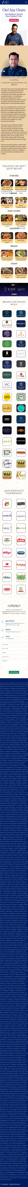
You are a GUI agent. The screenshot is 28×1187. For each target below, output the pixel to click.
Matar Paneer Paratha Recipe (10, 839)
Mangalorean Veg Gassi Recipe (4, 765)
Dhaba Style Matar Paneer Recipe (7, 715)
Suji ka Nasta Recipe (6, 873)
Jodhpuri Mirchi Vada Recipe (20, 931)
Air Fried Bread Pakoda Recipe (12, 850)
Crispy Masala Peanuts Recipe (4, 744)
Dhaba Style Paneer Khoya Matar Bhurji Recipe (9, 951)
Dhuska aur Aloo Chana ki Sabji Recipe (17, 769)
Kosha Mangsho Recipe (8, 927)
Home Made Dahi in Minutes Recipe (4, 758)
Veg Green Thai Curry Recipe (15, 861)
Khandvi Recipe (7, 929)
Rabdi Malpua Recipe (11, 848)
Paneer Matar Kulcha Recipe (15, 717)
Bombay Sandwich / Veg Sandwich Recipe (21, 965)
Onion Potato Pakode (21, 794)
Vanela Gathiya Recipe (8, 751)
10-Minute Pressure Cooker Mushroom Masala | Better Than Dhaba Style (15, 686)
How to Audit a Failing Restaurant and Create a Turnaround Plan (8, 1037)
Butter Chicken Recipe (21, 992)
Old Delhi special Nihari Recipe (9, 911)
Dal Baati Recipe (6, 1012)
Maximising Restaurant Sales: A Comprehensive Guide (16, 1161)
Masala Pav (24, 792)
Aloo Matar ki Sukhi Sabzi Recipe (14, 726)
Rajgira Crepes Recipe (9, 904)
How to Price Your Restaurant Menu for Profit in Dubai (16, 1053)
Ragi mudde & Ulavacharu (11, 787)
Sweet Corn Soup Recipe (13, 893)
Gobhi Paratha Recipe (17, 940)
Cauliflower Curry (6, 785)
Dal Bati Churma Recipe (3, 832)
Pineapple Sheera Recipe (12, 1021)
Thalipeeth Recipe (24, 859)
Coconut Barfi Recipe (8, 983)
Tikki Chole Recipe (15, 855)
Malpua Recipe (11, 924)
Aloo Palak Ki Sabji (20, 810)
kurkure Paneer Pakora (11, 796)
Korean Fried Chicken (25, 866)
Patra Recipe (20, 875)
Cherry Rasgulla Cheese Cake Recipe (20, 990)
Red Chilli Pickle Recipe (19, 888)
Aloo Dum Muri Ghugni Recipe (11, 704)
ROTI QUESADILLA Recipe (22, 972)
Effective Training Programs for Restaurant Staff (16, 1147)
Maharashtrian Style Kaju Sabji (19, 713)
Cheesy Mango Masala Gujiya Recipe (7, 963)
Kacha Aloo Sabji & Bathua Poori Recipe (18, 760)
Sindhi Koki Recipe (6, 897)
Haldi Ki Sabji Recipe (25, 830)
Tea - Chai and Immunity (21, 1174)
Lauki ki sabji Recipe (6, 807)
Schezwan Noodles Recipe (7, 900)
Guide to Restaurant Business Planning (11, 1111)
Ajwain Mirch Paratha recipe (24, 999)
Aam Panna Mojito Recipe (6, 1026)
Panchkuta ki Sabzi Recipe (13, 830)
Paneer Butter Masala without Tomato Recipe (5, 861)
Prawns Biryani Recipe (16, 749)
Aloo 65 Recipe (2, 812)
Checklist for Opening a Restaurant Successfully (14, 1102)
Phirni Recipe (25, 904)
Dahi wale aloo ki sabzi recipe (8, 879)
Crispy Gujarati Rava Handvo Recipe (15, 742)
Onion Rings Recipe (6, 1028)
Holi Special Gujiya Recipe (24, 819)
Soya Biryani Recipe (2, 888)
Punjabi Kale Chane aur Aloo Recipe (20, 771)
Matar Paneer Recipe (2, 920)
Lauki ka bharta (20, 792)
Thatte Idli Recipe (23, 884)
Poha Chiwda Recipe (10, 722)
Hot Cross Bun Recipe (19, 1017)
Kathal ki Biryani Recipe (20, 929)
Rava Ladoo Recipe (18, 868)
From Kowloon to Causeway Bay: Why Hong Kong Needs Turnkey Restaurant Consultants (11, 1084)
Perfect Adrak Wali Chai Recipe (20, 1021)
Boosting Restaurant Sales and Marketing (17, 1163)
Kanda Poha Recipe (13, 931)
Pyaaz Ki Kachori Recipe (20, 904)
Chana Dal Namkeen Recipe (3, 722)
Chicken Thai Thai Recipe (13, 1028)
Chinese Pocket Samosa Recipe (15, 735)
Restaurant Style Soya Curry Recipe (14, 801)
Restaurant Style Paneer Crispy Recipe (5, 742)
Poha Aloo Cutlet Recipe (3, 859)
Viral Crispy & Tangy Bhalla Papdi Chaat (16, 753)
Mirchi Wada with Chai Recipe (19, 1012)
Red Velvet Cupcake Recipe (4, 902)
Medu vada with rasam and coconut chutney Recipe (13, 918)
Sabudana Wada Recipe (25, 900)
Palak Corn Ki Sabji (21, 787)
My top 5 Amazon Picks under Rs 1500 (6, 1179)
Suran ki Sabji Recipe (17, 704)
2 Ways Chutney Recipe (6, 972)
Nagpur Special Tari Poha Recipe (22, 756)
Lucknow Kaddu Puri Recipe (12, 828)
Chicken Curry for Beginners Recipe (15, 960)
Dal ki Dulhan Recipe (24, 882)
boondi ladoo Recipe (13, 965)
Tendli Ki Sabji (23, 798)
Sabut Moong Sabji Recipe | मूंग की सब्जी (11, 805)
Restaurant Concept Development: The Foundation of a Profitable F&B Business (18, 1035)
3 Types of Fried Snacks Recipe (4, 848)
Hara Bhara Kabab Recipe (22, 936)
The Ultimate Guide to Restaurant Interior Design (21, 1107)
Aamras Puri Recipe (21, 749)
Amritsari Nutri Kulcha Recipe (16, 976)
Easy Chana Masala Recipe (20, 805)
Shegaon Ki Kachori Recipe (7, 814)
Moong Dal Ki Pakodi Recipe (6, 915)
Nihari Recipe (21, 911)
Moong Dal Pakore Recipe (4, 870)
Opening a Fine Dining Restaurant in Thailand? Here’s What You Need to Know (15, 1071)
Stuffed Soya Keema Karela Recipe (4, 895)
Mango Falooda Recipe (13, 1017)
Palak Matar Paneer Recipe (20, 837)
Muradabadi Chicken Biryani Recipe (23, 823)
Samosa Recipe (14, 900)
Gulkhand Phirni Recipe (7, 1017)
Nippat (26, 789)
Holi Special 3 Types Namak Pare (4, 821)
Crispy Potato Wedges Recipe (4, 954)
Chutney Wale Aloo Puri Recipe (20, 834)
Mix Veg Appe (7, 789)
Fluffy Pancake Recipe (20, 942)
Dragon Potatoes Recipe (24, 976)
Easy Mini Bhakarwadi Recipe (7, 756)
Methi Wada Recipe (5, 776)
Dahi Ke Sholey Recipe (2, 706)
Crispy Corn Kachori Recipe (14, 981)
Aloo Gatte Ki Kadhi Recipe (6, 780)
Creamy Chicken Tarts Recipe (23, 954)
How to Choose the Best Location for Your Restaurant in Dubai (11, 1048)
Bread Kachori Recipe (19, 891)
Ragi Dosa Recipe (7, 841)
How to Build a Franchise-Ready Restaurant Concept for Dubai (14, 1039)
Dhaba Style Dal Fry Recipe (19, 951)
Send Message (14, 672)
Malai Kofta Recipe (16, 924)
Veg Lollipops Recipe (19, 852)
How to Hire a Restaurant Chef (10, 1107)
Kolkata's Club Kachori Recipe (22, 751)
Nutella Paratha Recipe (16, 911)
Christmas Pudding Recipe (21, 983)
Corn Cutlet (16, 787)
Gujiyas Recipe (14, 938)
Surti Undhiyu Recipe (19, 830)
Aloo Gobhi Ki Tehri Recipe (10, 999)
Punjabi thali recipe (18, 882)
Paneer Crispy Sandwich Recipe (17, 722)
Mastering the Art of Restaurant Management (13, 1165)
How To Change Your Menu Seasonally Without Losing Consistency (18, 1134)
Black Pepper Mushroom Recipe (10, 994)
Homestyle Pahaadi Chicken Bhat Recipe (8, 976)
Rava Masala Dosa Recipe (23, 902)
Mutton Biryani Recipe (5, 913)
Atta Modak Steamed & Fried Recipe (21, 850)
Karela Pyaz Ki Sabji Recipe (6, 740)
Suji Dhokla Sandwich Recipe (18, 796)
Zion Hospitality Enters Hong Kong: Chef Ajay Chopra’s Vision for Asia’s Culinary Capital (16, 1082)
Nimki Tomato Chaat (20, 841)
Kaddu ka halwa (19, 798)
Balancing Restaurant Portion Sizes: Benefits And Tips (6, 1136)
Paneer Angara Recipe (12, 873)
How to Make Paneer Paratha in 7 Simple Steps (17, 1030)
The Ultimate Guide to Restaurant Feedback (10, 1138)
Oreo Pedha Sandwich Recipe (22, 909)
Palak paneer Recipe (15, 909)
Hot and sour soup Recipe (6, 936)
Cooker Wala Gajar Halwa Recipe (9, 767)
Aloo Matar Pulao (16, 794)
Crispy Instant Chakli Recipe (22, 717)
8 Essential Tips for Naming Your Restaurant (22, 1138)
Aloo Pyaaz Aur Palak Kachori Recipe (14, 724)
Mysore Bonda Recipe (20, 855)
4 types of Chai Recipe (12, 868)
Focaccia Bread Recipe (14, 942)
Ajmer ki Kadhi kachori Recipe (14, 823)
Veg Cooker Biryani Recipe (12, 852)
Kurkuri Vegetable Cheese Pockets (4, 825)
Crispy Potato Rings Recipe (10, 864)
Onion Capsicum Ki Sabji (6, 810)
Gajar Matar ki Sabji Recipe (7, 708)
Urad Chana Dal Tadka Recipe (6, 801)
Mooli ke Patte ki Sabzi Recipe (14, 841)
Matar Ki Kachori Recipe (9, 920)
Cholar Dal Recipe (15, 879)
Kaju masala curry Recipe (11, 884)
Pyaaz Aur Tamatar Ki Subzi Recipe (19, 816)
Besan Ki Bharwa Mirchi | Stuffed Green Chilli (5, 803)
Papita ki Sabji (3, 789)
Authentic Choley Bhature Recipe (23, 967)
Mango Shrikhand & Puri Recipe (13, 810)
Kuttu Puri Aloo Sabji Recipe (15, 1008)
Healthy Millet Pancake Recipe (18, 866)
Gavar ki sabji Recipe (2, 805)
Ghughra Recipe (23, 940)
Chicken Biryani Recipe (12, 990)
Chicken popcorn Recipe (18, 958)
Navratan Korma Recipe (12, 807)
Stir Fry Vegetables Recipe (13, 895)
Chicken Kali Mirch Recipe (6, 990)
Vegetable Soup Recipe (13, 780)
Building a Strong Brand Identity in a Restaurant (15, 1127)
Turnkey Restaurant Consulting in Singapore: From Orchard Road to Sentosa (16, 1075)
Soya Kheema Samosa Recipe (11, 713)
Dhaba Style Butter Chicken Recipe (18, 839)
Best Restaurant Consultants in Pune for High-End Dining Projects (13, 1091)
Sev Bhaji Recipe (19, 778)
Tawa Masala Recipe (17, 864)
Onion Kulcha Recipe (2, 911)
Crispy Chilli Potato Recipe (7, 798)
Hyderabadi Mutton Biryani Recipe (5, 868)
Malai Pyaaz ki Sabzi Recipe (18, 774)
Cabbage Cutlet (11, 785)
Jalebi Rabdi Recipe (5, 933)
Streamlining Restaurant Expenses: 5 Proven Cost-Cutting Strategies (17, 1129)
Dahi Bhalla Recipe (25, 846)
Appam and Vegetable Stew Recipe (9, 857)
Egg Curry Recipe (22, 945)
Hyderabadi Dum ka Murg (19, 783)
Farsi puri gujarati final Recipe (23, 960)
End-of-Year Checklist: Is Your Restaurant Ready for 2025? (16, 1098)
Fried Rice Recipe (8, 942)
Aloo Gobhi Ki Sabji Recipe (17, 999)
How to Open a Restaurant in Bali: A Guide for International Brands (14, 1057)
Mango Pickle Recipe (2, 922)
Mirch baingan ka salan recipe (3, 884)
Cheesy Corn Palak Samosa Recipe (18, 731)
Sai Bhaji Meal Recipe (18, 900)
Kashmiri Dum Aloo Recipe (7, 931)
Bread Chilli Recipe (14, 778)
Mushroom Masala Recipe (18, 859)
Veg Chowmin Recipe (12, 1026)
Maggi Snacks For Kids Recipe (15, 875)
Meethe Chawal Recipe (20, 706)
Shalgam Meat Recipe (12, 897)
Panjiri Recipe (4, 839)
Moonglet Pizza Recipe (18, 913)
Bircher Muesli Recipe (24, 994)
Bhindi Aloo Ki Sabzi (2, 816)
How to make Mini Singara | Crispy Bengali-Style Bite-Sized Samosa (11, 695)
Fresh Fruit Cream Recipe (7, 819)
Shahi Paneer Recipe (22, 1008)
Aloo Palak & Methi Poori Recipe (24, 742)
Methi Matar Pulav (19, 785)
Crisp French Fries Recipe (21, 981)
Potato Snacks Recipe (5, 850)
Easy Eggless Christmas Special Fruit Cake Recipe (13, 949)
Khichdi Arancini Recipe (24, 927)
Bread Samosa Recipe (6, 762)
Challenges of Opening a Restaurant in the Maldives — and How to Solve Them (14, 1066)
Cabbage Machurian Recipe (14, 751)
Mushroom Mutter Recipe (12, 913)
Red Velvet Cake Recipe (11, 902)
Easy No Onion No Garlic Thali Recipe (7, 891)
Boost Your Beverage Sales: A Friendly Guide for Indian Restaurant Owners (15, 1118)
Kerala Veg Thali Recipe (3, 864)
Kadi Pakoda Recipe (9, 1008)
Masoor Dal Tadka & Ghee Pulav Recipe (15, 762)
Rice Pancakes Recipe (17, 870)
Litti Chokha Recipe (22, 1010)
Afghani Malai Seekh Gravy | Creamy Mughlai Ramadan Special (12, 697)
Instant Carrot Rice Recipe (6, 771)
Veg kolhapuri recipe (17, 974)
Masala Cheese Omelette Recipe (23, 920)
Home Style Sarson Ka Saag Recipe (17, 1003)
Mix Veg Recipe (19, 821)
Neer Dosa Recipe (2, 767)
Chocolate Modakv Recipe (11, 985)
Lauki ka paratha (5, 787)
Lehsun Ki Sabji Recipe (10, 760)
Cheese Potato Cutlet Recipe (19, 1026)
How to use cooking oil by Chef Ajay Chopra (11, 1174)
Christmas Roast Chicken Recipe (8, 1003)
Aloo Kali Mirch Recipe (11, 744)
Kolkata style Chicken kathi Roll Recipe (16, 927)
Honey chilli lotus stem (21, 789)
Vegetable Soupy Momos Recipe (4, 974)
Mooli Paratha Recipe (18, 915)
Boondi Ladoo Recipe (23, 762)
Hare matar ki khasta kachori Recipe (14, 936)
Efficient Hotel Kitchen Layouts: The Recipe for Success (13, 1152)
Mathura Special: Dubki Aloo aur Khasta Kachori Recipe (10, 747)
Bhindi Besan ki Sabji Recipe (12, 783)
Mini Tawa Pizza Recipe (8, 778)
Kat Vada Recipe (21, 724)
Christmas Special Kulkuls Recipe (20, 956)
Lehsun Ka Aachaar (25, 810)
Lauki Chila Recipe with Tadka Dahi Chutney (8, 774)
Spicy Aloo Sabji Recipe (18, 776)
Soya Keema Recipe (13, 843)
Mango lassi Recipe (8, 922)
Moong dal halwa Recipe (13, 915)
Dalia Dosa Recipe (8, 886)
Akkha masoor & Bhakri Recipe (10, 859)
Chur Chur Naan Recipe (15, 983)
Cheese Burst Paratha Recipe (8, 855)
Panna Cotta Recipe (9, 906)
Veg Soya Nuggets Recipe (11, 776)
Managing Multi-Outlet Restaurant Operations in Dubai (12, 1044)
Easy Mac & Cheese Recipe (16, 947)
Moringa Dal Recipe (2, 753)
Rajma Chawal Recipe (2, 904)
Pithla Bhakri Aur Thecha (14, 814)
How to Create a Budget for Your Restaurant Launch (15, 1100)
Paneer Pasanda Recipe (24, 857)
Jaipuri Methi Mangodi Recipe (11, 933)
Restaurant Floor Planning (13, 1109)
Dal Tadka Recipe (24, 1003)
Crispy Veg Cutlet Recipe (25, 868)
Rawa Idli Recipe (17, 902)
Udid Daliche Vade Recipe (24, 704)
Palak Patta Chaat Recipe (9, 909)
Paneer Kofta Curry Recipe (6, 724)
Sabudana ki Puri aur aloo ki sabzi (14, 789)
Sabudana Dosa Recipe (14, 803)
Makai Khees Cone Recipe (22, 924)
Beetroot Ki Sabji (16, 832)
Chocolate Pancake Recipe (13, 1019)
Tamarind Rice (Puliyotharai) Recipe (15, 819)
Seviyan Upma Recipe (24, 776)
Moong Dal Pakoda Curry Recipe (22, 726)
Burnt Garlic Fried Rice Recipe (7, 1010)
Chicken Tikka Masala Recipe (11, 958)
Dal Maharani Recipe (8, 888)
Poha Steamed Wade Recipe (10, 846)
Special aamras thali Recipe (20, 895)
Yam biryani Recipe (2, 778)
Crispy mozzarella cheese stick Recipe (13, 954)
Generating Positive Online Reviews (18, 1125)
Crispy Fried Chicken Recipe (12, 1012)
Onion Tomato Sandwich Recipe (20, 807)
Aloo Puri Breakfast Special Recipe (22, 803)
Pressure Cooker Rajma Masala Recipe (13, 765)
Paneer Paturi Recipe (17, 857)
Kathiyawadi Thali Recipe (15, 756)
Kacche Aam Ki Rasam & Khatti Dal (22, 814)
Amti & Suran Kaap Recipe (7, 717)
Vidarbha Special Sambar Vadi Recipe (21, 740)
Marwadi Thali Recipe (6, 726)
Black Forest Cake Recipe (18, 994)
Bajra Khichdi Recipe (12, 834)
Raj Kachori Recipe (14, 904)
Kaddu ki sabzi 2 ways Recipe (19, 873)
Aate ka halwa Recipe (11, 974)
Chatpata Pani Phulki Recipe (13, 740)
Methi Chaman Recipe (20, 747)
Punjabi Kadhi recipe (17, 884)
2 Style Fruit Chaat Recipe (3, 1001)
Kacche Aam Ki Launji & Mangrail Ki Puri (9, 816)
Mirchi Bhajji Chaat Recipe (6, 837)
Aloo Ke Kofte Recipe (7, 812)
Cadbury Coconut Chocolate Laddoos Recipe (12, 992)
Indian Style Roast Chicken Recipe (20, 933)
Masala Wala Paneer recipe (24, 886)
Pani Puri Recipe (15, 906)
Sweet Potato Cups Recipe (6, 893)
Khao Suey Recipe (2, 929)
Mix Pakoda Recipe (24, 915)
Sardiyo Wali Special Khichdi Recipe (15, 708)
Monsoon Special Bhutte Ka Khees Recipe (22, 733)
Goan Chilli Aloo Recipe (8, 753)
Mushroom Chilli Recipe (3, 846)
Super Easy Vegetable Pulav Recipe (15, 812)
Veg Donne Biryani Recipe (13, 825)
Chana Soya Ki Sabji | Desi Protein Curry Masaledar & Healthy (17, 688)
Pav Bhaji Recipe (14, 891)
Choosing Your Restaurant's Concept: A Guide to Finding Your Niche (16, 1154)
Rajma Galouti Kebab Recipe (8, 792)
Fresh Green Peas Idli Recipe (22, 765)
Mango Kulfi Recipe (13, 922)
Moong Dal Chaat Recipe (15, 963)
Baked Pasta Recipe (8, 967)
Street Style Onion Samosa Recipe (4, 852)
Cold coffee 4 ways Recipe (12, 956)
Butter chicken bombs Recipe (6, 965)
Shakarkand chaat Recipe (19, 897)
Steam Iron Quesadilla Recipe (10, 1001)
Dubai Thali (15, 785)
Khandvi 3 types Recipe (14, 877)
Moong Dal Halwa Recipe (20, 1019)
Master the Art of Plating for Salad (13, 1143)
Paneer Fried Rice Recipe (3, 1008)
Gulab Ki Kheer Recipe (6, 1019)
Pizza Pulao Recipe (22, 861)
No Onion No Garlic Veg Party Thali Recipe (5, 735)
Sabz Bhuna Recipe (24, 843)
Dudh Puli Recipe (4, 760)
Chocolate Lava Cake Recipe (18, 985)
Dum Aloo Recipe (11, 866)
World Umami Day (11, 1125)
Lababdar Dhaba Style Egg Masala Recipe (16, 699)
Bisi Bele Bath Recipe (19, 825)
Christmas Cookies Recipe (3, 985)
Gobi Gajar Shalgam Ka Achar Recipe (9, 940)
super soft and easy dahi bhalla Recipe (22, 893)
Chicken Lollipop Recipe (7, 960)
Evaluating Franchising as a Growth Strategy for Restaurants (13, 1145)
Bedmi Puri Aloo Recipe (3, 967)
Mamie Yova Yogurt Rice (6, 924)
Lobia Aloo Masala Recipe (23, 801)
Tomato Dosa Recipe (13, 798)
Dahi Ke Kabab (4, 794)
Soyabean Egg (24, 785)
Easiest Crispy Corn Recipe (10, 794)
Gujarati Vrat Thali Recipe (20, 938)
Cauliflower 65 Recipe (19, 780)
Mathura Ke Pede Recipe (23, 918)
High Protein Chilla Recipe (7, 843)
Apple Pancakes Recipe (13, 837)
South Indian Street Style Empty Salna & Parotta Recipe (9, 733)
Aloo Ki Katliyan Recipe (5, 828)
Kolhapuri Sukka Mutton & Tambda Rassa (16, 715)
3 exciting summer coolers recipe (11, 882)
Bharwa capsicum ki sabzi (10, 832)
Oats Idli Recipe (16, 848)
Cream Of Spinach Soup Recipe (4, 956)
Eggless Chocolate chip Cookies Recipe (14, 945)
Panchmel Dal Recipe (7, 834)
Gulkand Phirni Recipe (8, 938)
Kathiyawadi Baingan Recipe (8, 769)
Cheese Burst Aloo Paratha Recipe (8, 749)
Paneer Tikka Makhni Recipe (21, 906)
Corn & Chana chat (15, 792)
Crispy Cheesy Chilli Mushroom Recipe (19, 767)
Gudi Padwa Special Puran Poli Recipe (15, 886)
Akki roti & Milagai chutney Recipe (13, 821)
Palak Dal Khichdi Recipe (6, 830)
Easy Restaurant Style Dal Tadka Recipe (7, 947)
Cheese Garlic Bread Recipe (15, 1010)
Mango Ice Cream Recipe (20, 922)
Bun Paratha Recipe (20, 879)
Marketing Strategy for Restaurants (4, 1109)
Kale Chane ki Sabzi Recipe (19, 828)
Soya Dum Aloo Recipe (5, 783)
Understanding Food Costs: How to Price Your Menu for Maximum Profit (18, 1093)
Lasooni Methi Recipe (12, 771)
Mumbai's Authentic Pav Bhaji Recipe (21, 1028)
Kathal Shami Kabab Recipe (13, 929)
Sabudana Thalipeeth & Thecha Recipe (19, 744)
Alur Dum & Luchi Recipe (8, 875)
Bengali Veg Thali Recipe (7, 877)
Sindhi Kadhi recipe (19, 843)
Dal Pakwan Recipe (13, 888)
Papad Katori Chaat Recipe (3, 906)
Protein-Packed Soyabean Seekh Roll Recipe (14, 758)
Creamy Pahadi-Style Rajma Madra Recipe (11, 706)
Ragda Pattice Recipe (18, 1001)
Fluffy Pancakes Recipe (5, 1021)
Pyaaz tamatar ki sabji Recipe (21, 877)
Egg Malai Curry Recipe (25, 852)
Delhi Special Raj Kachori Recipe (18, 846)
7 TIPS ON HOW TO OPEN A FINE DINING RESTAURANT (10, 1172)
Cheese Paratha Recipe (3, 992)
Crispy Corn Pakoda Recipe (10, 731)
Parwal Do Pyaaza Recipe (7, 823)
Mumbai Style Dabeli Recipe (10, 870)
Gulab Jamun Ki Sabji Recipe (22, 832)
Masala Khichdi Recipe (15, 920)
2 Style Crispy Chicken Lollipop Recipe (14, 972)
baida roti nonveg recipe (15, 967)
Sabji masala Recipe (23, 870)
